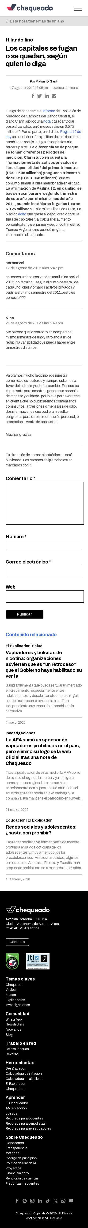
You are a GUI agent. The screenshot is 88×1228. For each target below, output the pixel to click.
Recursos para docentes (24, 1118)
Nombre (16, 536)
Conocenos (15, 1143)
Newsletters (15, 1024)
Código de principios (21, 1158)
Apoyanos (13, 1029)
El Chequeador (17, 1103)
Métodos (12, 1153)
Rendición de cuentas (22, 1178)
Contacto (17, 942)
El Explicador (18, 646)
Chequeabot (15, 1089)
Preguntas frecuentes (22, 1183)
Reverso (12, 1054)
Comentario (20, 478)
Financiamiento (17, 1173)
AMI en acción (16, 1108)
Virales (11, 989)
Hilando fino (19, 39)
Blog (9, 1034)
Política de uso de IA (21, 1163)
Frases (11, 995)
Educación (16, 820)
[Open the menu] (78, 8)
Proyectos (14, 1168)
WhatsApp (14, 1019)
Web (10, 587)
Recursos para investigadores (28, 1128)
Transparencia (16, 1148)
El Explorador (15, 1083)
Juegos (11, 1113)
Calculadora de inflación (24, 1073)
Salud (37, 646)
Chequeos (14, 985)
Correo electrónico (28, 561)
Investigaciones (20, 733)
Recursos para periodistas (26, 1123)
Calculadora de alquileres (24, 1079)
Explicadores (15, 1000)
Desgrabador (15, 1068)
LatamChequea (17, 1049)
